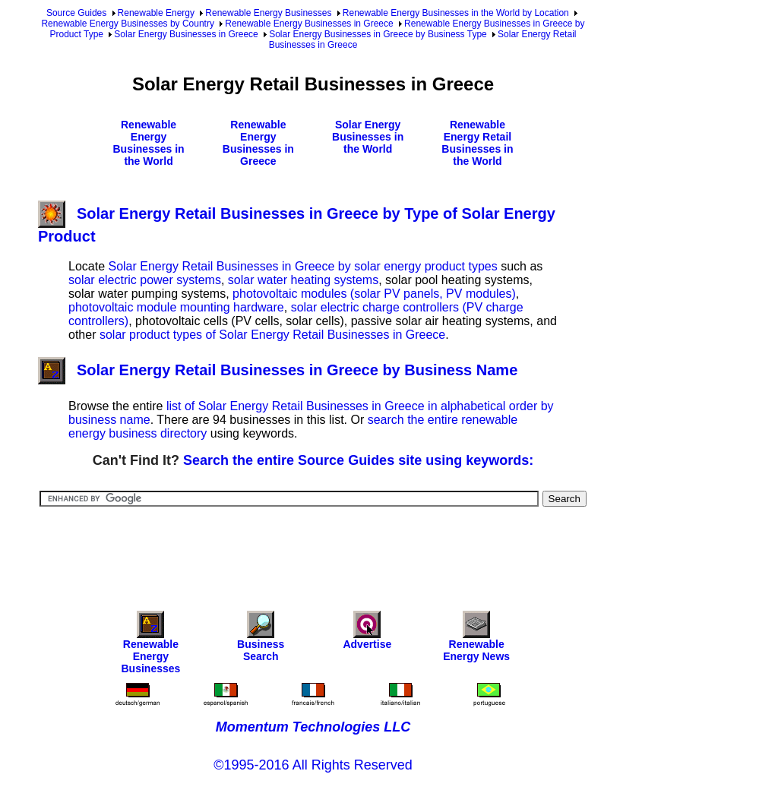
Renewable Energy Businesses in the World (148, 143)
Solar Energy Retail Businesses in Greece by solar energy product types (302, 266)
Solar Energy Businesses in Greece (186, 34)
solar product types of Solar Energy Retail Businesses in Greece (272, 334)
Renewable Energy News (476, 640)
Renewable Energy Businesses (268, 13)
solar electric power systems (144, 279)
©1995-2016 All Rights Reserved (312, 765)
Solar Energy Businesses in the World (367, 137)
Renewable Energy (156, 13)
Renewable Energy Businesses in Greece (309, 23)
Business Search (260, 640)
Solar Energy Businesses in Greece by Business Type (378, 34)
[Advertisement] (314, 548)
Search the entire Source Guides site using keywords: (358, 460)
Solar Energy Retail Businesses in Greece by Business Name (277, 370)
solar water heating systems (303, 279)
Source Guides (76, 13)
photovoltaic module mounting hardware (176, 307)
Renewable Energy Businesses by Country (127, 23)
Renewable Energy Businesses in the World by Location (456, 13)
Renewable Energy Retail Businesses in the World (477, 143)
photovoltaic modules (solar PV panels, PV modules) (374, 293)
